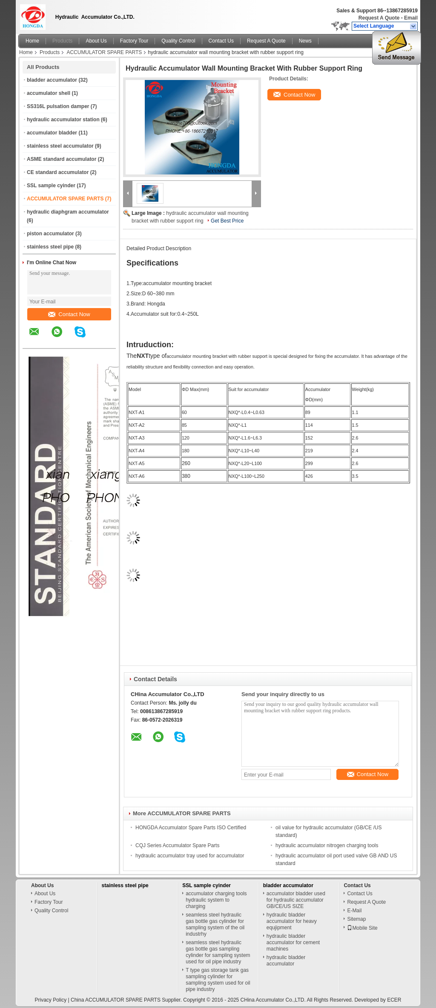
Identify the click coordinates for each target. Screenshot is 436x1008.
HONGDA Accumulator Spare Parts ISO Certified (190, 828)
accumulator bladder (52, 133)
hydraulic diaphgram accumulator (68, 212)
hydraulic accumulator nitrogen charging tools (326, 845)
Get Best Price (227, 221)
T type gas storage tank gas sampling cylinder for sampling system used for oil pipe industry (218, 979)
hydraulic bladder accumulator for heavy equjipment (292, 921)
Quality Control (178, 41)
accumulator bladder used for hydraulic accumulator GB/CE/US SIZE (296, 900)
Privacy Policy (51, 1000)
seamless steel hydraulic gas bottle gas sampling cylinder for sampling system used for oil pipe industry (218, 952)
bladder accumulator (52, 80)
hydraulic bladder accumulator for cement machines (293, 942)
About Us (96, 41)
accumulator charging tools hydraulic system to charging (216, 900)
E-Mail (354, 911)
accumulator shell (48, 93)
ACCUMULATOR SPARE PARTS (104, 52)
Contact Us (221, 41)
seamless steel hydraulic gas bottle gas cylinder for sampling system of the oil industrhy (215, 924)
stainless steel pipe (50, 247)
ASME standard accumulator (61, 159)
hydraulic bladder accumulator (286, 960)
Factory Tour (134, 41)
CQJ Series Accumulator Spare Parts (177, 845)
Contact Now (69, 314)
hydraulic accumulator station (63, 120)
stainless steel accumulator (60, 146)
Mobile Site (362, 928)
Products (62, 41)
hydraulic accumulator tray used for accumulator (189, 856)
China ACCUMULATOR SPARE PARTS (116, 1000)
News (305, 41)
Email (411, 18)
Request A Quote (379, 18)
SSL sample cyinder (51, 185)
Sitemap (356, 919)
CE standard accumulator (58, 172)
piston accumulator (50, 234)
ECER (394, 1000)
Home (32, 41)
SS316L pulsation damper (58, 106)
